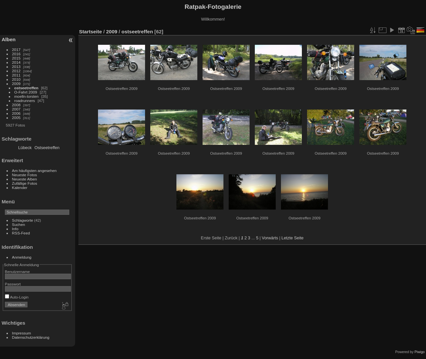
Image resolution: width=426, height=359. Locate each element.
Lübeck (25, 147)
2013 (16, 66)
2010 (16, 79)
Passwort (13, 284)
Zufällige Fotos (24, 183)
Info (15, 229)
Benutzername (17, 271)
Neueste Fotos (24, 175)
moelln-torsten (26, 96)
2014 (16, 62)
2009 (16, 83)
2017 (16, 49)
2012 (16, 71)
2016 (16, 54)
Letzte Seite (293, 237)
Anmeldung (22, 257)
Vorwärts (270, 237)
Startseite (90, 31)
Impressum (21, 333)
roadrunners (24, 100)
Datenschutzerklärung (30, 337)
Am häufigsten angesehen (34, 170)
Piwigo (420, 352)
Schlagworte (22, 220)
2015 (16, 58)
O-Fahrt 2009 (25, 92)
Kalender (19, 187)
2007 (16, 109)
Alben (9, 39)
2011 (16, 75)
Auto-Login (17, 297)
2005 (16, 117)
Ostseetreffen (47, 147)
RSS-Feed (21, 233)
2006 (16, 113)
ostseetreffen (26, 88)
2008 (16, 105)
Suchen (18, 224)
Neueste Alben (24, 179)
